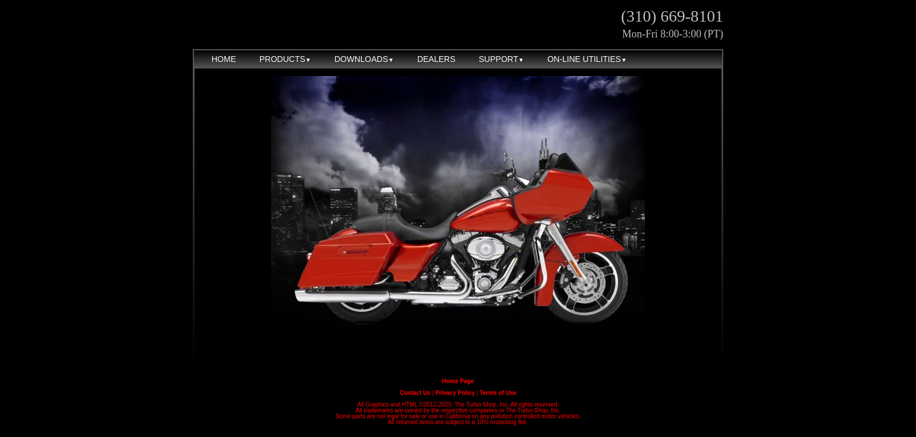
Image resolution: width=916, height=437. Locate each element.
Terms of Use (498, 393)
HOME (223, 59)
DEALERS (436, 59)
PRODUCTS (285, 59)
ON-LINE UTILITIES (587, 59)
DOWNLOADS (364, 59)
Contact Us (415, 393)
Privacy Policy (455, 393)
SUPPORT (501, 59)
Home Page (458, 381)
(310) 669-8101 (672, 16)
